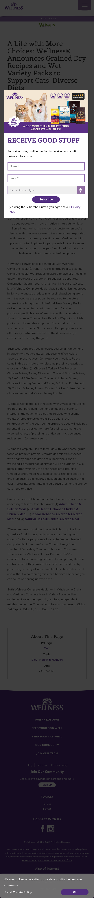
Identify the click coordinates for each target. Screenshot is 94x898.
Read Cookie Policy (18, 892)
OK (75, 892)
